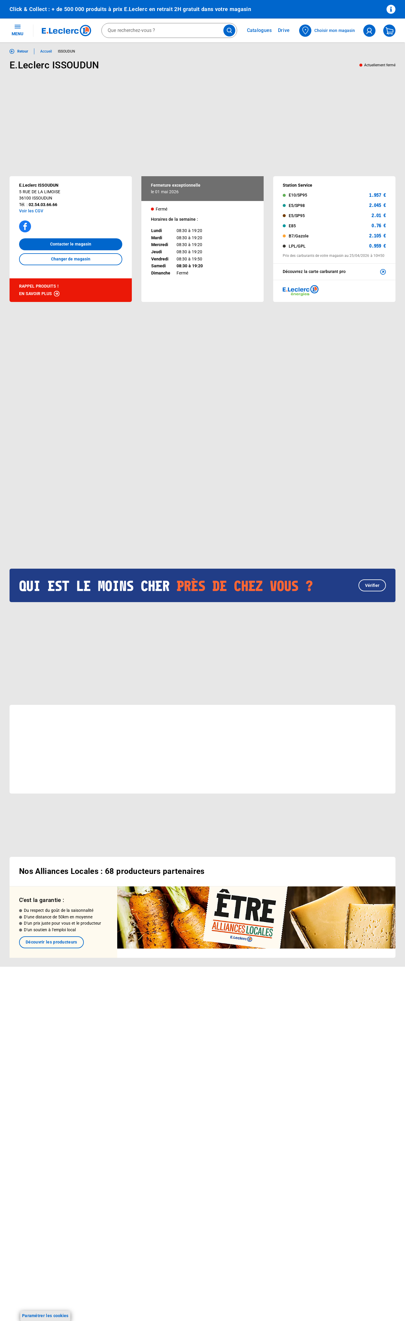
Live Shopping (23, 1021)
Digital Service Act (335, 1093)
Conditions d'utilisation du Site (347, 1016)
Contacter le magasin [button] (70, 244)
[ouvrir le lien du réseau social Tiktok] (68, 1158)
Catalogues (21, 990)
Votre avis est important (110, 1052)
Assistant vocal (102, 1037)
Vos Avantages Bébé (30, 1006)
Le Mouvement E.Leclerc (187, 998)
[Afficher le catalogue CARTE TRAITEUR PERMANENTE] (91, 475)
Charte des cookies (336, 1039)
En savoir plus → (43, 1189)
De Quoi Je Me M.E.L (184, 1037)
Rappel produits (333, 1101)
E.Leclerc (108, 1068)
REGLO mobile (101, 1014)
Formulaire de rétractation (344, 1070)
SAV (245, 1014)
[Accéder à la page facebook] (25, 226)
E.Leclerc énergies (104, 998)
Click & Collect (100, 990)
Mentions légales (334, 1008)
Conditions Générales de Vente (348, 1000)
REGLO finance (101, 1006)
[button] (382, 365)
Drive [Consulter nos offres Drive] (284, 30)
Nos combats (177, 1006)
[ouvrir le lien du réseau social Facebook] (44, 1158)
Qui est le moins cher (184, 1045)
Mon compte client (259, 990)
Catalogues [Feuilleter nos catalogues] (259, 30)
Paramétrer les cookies (45, 1315)
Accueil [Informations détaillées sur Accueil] (46, 51)
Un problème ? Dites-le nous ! (269, 1045)
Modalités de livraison (339, 1047)
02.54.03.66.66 (43, 204)
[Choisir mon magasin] (327, 30)
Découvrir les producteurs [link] (51, 917)
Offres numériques (105, 1060)
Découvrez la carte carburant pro (335, 272)
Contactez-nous (256, 1021)
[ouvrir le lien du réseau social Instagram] (56, 1158)
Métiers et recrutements (187, 1029)
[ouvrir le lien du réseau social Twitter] (81, 1158)
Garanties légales (335, 1078)
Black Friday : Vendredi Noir (114, 1099)
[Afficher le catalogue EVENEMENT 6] (37, 475)
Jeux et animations (28, 1014)
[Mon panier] (389, 30)
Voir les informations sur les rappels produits (195, 952)
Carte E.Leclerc (24, 998)
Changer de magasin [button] (71, 259)
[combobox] (169, 30)
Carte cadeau (100, 1029)
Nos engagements (181, 1014)
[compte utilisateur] (369, 30)
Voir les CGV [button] (31, 210)
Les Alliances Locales (184, 1021)
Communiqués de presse (188, 1052)
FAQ (245, 1006)
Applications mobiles (107, 1045)
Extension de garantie (108, 1021)
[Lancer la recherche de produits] (229, 30)
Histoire (171, 990)
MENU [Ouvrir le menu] (17, 30)
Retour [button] (22, 51)
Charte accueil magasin (109, 1091)
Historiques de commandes (267, 998)
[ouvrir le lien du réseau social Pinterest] (93, 1158)
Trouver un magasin (183, 1060)
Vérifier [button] (372, 548)
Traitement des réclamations (346, 1086)
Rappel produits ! (39, 290)
